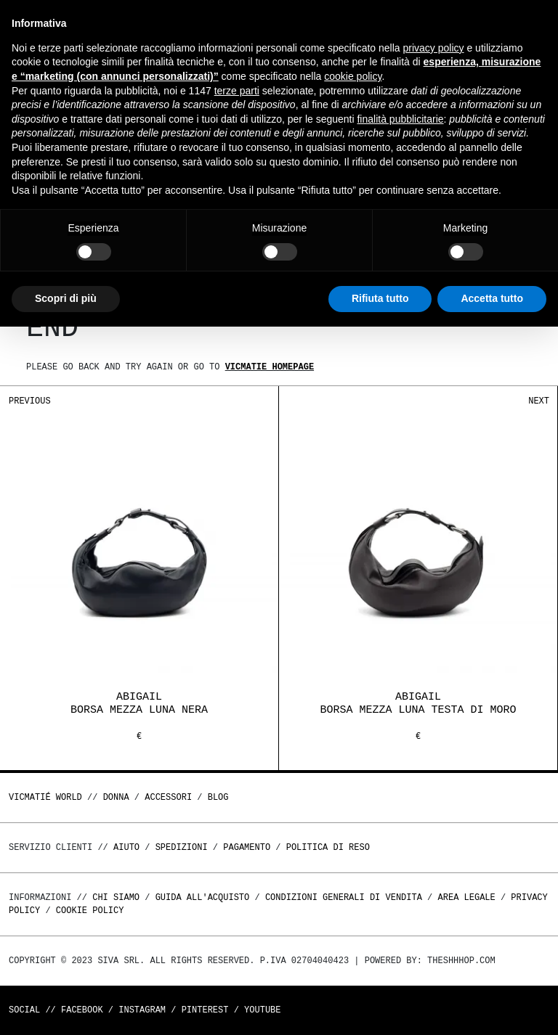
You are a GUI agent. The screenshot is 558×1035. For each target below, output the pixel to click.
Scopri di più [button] (66, 298)
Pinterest (205, 1010)
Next (538, 401)
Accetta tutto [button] (492, 298)
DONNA (116, 797)
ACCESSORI (168, 797)
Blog (218, 797)
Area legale (466, 897)
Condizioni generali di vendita (343, 897)
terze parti (236, 91)
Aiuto (126, 847)
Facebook (82, 1010)
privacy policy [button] (433, 48)
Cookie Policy (90, 910)
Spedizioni (181, 847)
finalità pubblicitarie (400, 119)
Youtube (262, 1010)
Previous (30, 401)
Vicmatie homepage (269, 367)
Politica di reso (328, 847)
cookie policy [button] (352, 76)
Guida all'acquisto (202, 897)
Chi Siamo (116, 897)
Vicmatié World (45, 797)
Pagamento (246, 847)
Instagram (142, 1010)
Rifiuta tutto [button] (380, 298)
